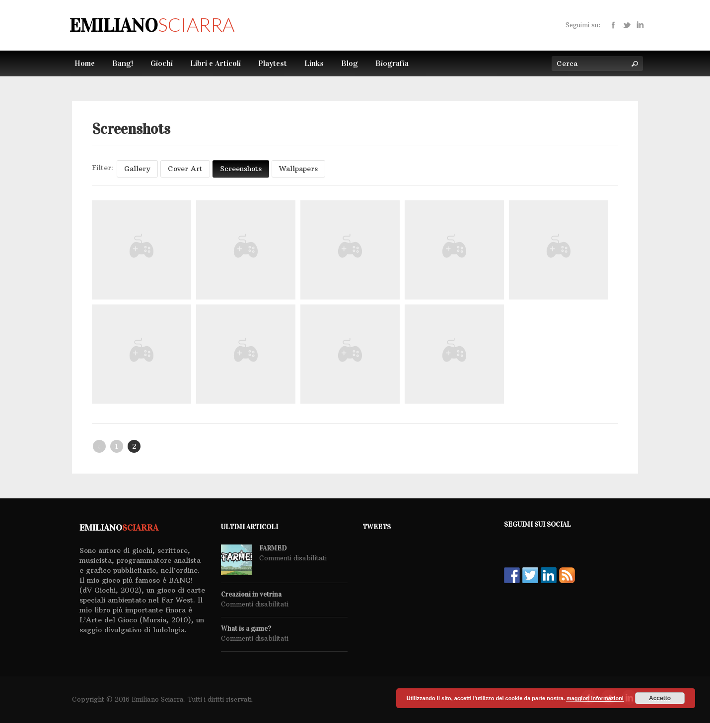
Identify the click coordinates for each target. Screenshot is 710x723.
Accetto (660, 698)
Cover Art (185, 168)
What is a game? (246, 629)
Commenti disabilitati (293, 558)
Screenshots (241, 168)
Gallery (137, 168)
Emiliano (152, 25)
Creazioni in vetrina (251, 595)
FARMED (272, 548)
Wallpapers (298, 168)
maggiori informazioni (595, 698)
